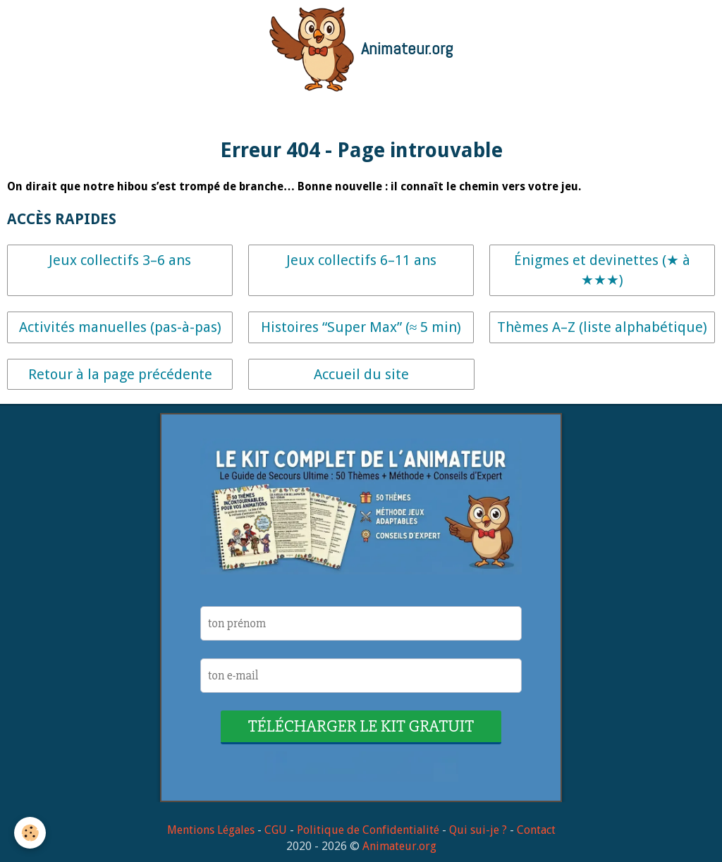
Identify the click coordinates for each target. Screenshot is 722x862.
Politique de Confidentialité (368, 830)
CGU (275, 830)
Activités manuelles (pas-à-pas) (120, 327)
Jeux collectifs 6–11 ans (361, 260)
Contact (536, 830)
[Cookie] (30, 833)
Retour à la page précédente (120, 374)
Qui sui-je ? (478, 830)
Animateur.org (399, 846)
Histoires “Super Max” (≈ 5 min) (361, 327)
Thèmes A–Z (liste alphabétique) (602, 327)
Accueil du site (361, 374)
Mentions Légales (211, 830)
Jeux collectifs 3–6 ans (120, 260)
